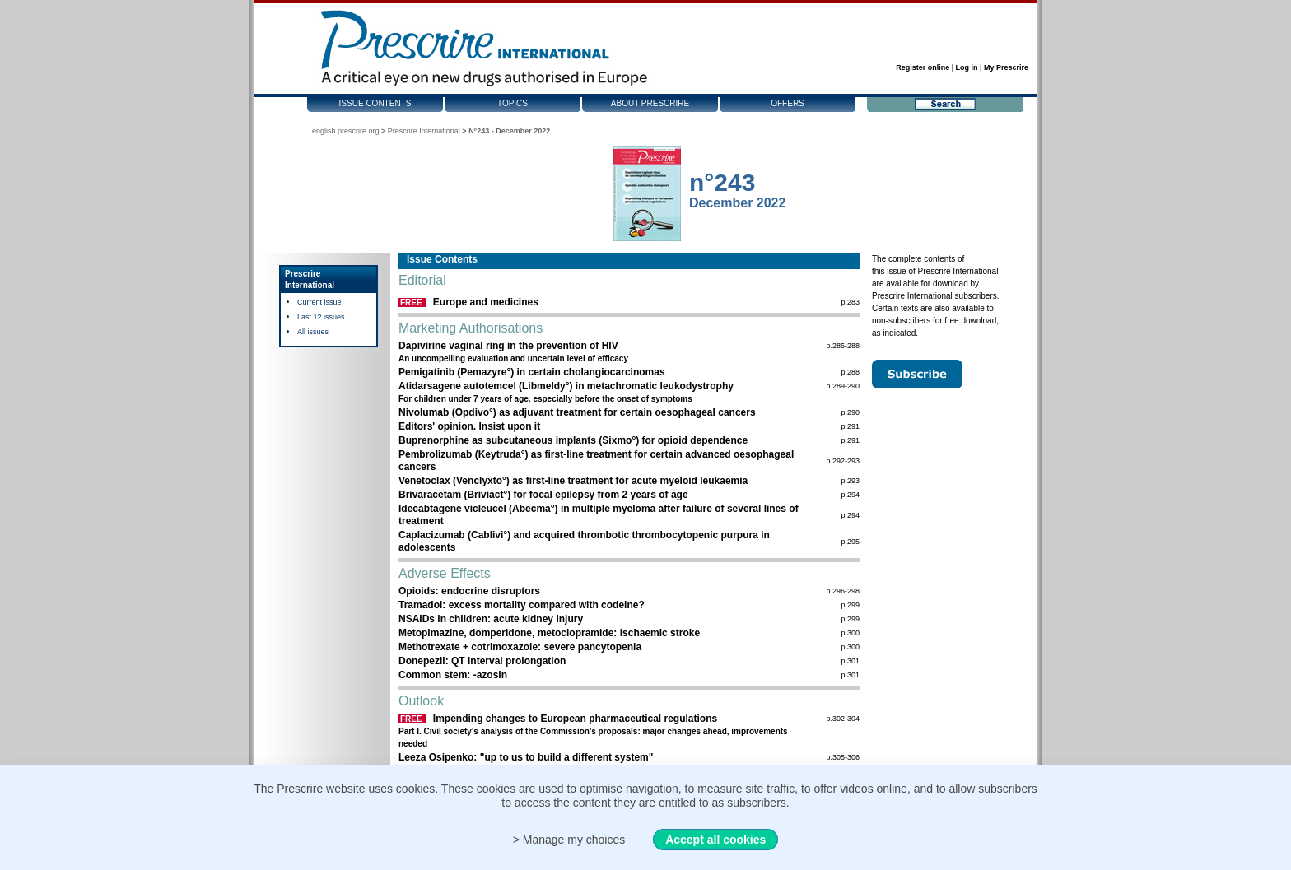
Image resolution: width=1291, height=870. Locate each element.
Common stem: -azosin (452, 675)
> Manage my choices (569, 839)
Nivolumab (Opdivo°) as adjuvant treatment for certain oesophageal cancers (577, 412)
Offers (787, 103)
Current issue (319, 302)
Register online (922, 67)
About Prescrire (650, 103)
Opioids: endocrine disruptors (469, 591)
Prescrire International (424, 131)
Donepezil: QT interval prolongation (482, 661)
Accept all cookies (715, 839)
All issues (313, 332)
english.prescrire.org (346, 131)
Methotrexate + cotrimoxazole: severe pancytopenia (519, 647)
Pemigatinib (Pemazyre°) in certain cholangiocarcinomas (531, 372)
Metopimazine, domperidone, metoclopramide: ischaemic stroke (549, 633)
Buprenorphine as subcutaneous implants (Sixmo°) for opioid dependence (573, 440)
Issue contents (375, 103)
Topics (512, 103)
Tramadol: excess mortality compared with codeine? (521, 605)
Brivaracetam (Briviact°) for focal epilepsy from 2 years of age (543, 494)
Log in (967, 67)
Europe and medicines (485, 302)
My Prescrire (1006, 67)
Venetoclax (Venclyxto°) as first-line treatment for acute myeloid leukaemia (573, 480)
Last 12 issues (321, 317)
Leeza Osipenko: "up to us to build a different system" (525, 757)
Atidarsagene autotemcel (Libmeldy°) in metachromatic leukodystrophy (566, 386)
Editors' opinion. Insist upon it (469, 426)
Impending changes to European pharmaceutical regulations (575, 718)
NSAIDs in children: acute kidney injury (490, 619)
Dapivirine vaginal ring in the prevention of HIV (508, 345)
